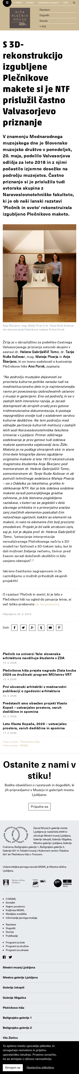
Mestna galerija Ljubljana (20, 977)
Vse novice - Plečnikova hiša (22, 741)
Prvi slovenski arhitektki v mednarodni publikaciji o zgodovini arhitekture (34, 689)
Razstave (45, 9)
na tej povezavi (47, 604)
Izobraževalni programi (48, 2)
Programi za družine (17, 946)
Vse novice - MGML (16, 745)
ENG (65, 2)
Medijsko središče (16, 914)
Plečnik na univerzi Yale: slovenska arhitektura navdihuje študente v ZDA (34, 656)
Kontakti (30, 2)
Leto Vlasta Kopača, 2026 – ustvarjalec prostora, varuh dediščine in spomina (35, 726)
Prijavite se (39, 806)
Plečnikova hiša (13, 1008)
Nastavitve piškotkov (40, 1067)
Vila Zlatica (10, 1038)
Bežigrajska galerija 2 (17, 1028)
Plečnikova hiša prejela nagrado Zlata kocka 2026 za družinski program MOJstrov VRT (39, 672)
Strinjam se (12, 1068)
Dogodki (44, 15)
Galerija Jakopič (13, 987)
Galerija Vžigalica (14, 998)
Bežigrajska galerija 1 (17, 1018)
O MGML (18, 2)
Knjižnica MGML (15, 910)
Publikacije (12, 935)
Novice (44, 20)
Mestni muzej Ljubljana (19, 967)
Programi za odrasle (17, 950)
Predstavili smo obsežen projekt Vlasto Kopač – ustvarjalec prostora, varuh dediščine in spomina (35, 707)
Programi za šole (15, 942)
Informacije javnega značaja (21, 917)
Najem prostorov (15, 906)
